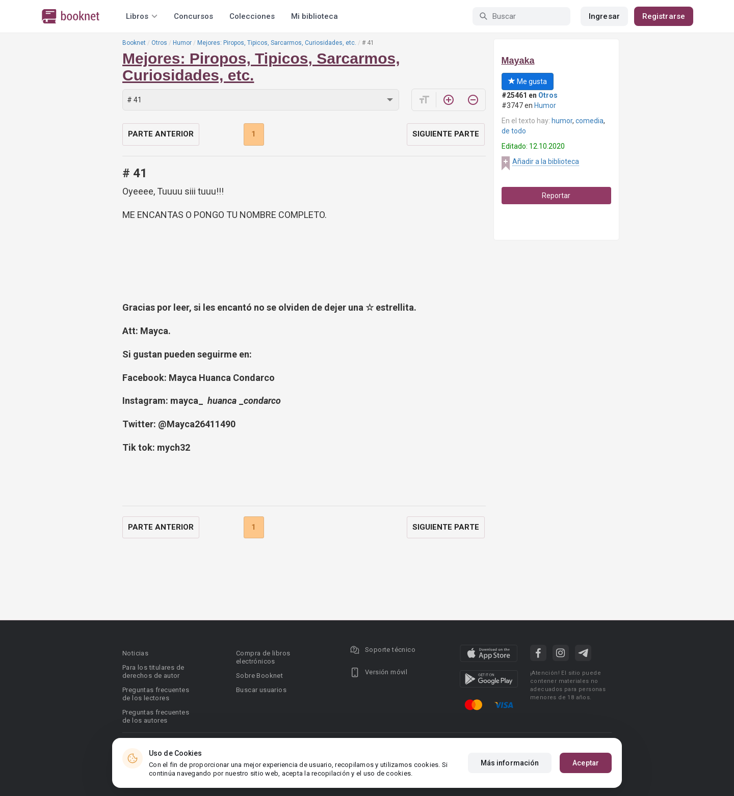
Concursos (193, 16)
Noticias (135, 653)
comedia (589, 121)
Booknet (134, 42)
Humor (182, 42)
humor (562, 121)
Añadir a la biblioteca (545, 161)
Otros (159, 42)
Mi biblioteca (314, 16)
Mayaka (518, 61)
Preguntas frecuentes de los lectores (155, 694)
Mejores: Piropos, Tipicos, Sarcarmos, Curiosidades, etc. (276, 42)
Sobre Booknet (259, 675)
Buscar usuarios (261, 690)
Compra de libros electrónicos (263, 657)
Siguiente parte (445, 134)
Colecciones (252, 16)
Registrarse (663, 16)
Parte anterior (161, 134)
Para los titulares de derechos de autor (153, 671)
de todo (514, 131)
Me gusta (527, 81)
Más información (510, 763)
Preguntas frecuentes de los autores (155, 716)
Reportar (556, 195)
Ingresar (604, 16)
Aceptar (585, 763)
